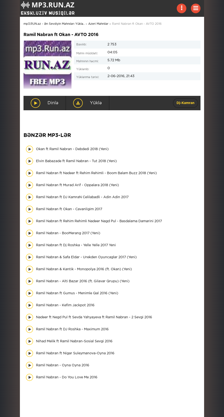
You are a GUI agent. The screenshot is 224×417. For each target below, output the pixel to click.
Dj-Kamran (186, 103)
